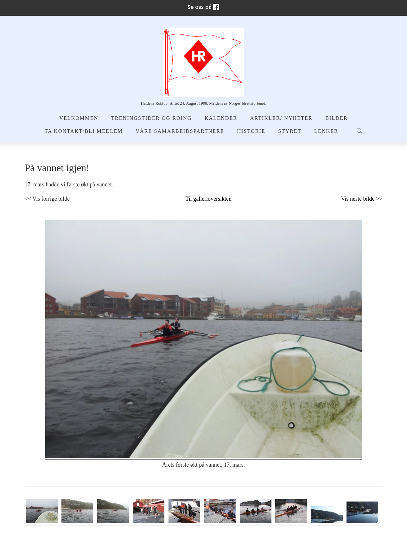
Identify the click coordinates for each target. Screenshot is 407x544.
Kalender (221, 118)
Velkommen (78, 118)
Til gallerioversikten (208, 199)
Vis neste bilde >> (362, 199)
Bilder (336, 118)
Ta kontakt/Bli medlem (84, 131)
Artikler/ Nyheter (281, 118)
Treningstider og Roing (151, 118)
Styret (289, 131)
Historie (251, 131)
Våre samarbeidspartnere (180, 131)
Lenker (326, 131)
